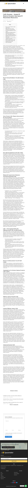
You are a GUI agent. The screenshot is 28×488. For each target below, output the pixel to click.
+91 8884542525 (18, 0)
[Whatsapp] (26, 486)
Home (1, 472)
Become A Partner (3, 477)
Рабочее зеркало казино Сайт (10, 39)
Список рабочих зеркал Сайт (10, 40)
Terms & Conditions (16, 473)
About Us (2, 473)
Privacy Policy (16, 472)
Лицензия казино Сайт (9, 41)
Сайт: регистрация (8, 42)
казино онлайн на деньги (11, 289)
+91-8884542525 (3, 468)
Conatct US (2, 478)
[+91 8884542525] (14, 0)
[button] (23, 3)
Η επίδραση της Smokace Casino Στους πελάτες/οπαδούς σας (12, 401)
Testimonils (2, 476)
